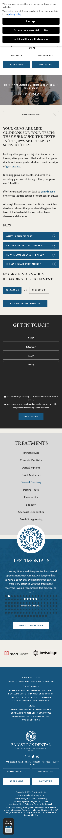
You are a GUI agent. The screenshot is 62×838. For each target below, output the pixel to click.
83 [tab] (35, 609)
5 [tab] (18, 596)
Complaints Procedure (23, 713)
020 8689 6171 (45, 55)
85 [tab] (41, 609)
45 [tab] (29, 603)
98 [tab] (26, 613)
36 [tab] (56, 599)
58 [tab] (15, 606)
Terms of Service (41, 804)
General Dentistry (44, 85)
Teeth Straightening (31, 519)
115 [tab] (34, 616)
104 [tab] (44, 613)
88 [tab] (50, 609)
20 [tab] (9, 599)
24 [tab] (20, 599)
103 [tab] (41, 613)
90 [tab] (56, 609)
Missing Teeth (31, 489)
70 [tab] (50, 606)
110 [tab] (19, 616)
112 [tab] (25, 616)
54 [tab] (56, 603)
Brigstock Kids (31, 452)
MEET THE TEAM (27, 681)
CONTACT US (45, 65)
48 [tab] (38, 603)
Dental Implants (31, 467)
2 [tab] (9, 596)
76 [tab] (15, 609)
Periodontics (31, 497)
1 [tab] (6, 596)
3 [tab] (12, 596)
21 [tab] (12, 599)
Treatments (21, 85)
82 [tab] (32, 609)
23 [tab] (18, 599)
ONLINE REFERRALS (16, 772)
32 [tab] (44, 599)
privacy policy (14, 14)
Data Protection (40, 716)
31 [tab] (41, 599)
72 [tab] (56, 606)
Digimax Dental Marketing (35, 798)
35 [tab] (53, 599)
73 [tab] (6, 609)
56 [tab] (9, 606)
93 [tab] (12, 613)
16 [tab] (50, 596)
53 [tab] (53, 603)
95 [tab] (18, 613)
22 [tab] (15, 599)
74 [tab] (9, 609)
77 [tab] (18, 609)
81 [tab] (29, 609)
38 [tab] (9, 603)
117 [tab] (40, 616)
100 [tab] (32, 613)
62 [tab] (26, 606)
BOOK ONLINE (16, 65)
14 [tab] (44, 596)
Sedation (31, 504)
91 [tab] (6, 613)
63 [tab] (29, 606)
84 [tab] (38, 609)
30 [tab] (38, 599)
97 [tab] (23, 613)
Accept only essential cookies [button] (31, 30)
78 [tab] (20, 609)
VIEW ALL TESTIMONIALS (31, 625)
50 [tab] (44, 603)
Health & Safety (20, 716)
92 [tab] (9, 613)
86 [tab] (44, 609)
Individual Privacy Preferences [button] (31, 39)
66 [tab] (38, 606)
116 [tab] (37, 616)
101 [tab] (35, 613)
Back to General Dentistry (25, 304)
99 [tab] (29, 613)
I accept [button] (31, 21)
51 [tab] (47, 603)
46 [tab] (32, 603)
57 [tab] (12, 606)
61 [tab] (23, 606)
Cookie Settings (31, 720)
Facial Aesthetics (31, 475)
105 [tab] (47, 613)
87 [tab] (47, 609)
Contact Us (12, 290)
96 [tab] (20, 613)
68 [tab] (44, 606)
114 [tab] (31, 616)
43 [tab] (23, 603)
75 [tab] (12, 609)
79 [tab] (23, 609)
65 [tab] (35, 606)
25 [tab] (23, 599)
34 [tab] (50, 599)
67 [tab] (41, 606)
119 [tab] (46, 616)
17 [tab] (53, 596)
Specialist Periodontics (24, 697)
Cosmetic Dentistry (31, 460)
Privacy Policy (43, 709)
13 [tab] (41, 596)
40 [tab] (15, 603)
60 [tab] (20, 606)
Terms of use (44, 713)
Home (7, 85)
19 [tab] (6, 599)
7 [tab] (23, 596)
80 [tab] (26, 609)
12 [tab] (38, 596)
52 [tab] (50, 603)
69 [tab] (47, 606)
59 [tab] (18, 606)
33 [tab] (47, 599)
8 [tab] (26, 596)
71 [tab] (53, 606)
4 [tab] (15, 596)
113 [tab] (28, 616)
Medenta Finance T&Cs (22, 709)
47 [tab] (35, 603)
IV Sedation (45, 697)
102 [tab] (38, 613)
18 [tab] (56, 596)
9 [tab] (29, 596)
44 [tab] (26, 603)
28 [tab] (32, 599)
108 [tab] (56, 613)
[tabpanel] (31, 591)
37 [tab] (6, 603)
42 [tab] (20, 603)
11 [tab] (35, 596)
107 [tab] (53, 613)
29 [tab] (35, 599)
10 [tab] (32, 596)
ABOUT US (12, 681)
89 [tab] (53, 609)
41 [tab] (18, 603)
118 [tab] (43, 616)
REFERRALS (16, 55)
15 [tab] (47, 596)
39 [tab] (12, 603)
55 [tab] (6, 606)
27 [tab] (29, 599)
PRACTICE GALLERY (45, 681)
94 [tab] (15, 613)
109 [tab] (16, 616)
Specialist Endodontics (31, 512)
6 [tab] (20, 596)
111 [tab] (22, 616)
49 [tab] (41, 603)
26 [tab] (26, 599)
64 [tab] (32, 606)
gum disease (13, 166)
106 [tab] (50, 613)
